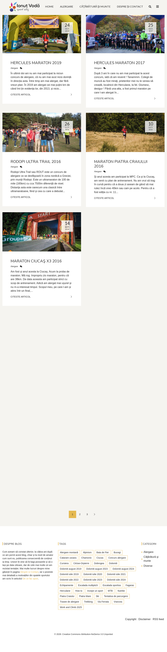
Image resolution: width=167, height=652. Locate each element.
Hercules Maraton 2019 (36, 62)
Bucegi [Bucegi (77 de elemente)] (117, 552)
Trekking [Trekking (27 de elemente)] (88, 601)
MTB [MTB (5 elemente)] (110, 591)
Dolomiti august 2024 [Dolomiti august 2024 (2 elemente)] (123, 569)
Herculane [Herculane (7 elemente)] (65, 591)
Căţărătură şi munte (151, 558)
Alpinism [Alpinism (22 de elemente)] (87, 552)
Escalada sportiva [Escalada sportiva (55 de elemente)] (112, 585)
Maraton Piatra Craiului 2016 (120, 164)
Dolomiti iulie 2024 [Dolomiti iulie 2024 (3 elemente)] (116, 579)
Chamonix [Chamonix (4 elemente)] (86, 557)
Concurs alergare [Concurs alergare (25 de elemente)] (117, 557)
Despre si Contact (29, 572)
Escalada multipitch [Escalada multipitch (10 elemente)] (88, 585)
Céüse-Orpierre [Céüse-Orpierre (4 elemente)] (81, 563)
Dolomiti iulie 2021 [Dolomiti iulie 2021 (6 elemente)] (116, 574)
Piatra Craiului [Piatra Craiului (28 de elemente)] (67, 596)
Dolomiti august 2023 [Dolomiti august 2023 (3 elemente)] (97, 569)
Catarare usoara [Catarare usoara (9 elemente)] (68, 557)
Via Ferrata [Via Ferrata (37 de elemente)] (103, 601)
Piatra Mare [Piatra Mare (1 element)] (85, 596)
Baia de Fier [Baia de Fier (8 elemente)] (103, 552)
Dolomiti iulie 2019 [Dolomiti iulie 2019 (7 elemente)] (69, 574)
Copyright (130, 619)
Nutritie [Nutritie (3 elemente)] (121, 591)
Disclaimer (144, 619)
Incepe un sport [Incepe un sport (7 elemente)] (95, 591)
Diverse (148, 565)
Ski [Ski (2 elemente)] (97, 596)
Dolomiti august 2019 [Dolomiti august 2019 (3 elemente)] (70, 569)
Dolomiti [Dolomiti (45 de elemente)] (113, 563)
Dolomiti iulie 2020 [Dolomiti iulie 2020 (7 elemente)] (93, 574)
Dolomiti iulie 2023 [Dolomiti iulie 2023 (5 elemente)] (93, 579)
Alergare (14, 68)
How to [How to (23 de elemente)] (78, 591)
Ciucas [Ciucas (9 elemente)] (100, 557)
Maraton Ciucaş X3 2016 (36, 261)
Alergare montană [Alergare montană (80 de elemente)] (69, 552)
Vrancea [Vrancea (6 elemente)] (118, 601)
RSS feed (158, 619)
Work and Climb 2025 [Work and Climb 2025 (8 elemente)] (71, 607)
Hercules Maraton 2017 (119, 62)
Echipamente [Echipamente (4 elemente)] (66, 585)
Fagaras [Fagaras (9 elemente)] (130, 585)
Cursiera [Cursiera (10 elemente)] (64, 563)
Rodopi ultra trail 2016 (36, 161)
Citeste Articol (42, 94)
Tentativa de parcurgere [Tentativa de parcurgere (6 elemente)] (116, 596)
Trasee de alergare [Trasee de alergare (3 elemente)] (69, 601)
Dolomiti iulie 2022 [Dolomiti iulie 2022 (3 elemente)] (69, 579)
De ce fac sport (30, 578)
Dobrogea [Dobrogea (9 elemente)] (99, 563)
